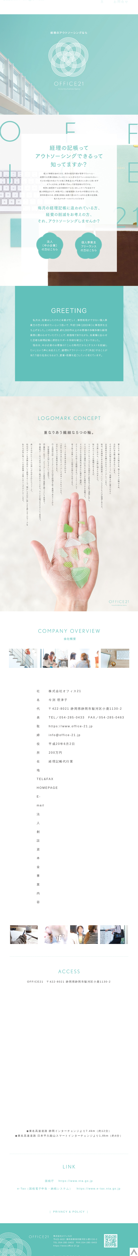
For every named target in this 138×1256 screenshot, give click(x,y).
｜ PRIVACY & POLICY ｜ (69, 1211)
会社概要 (77, 6)
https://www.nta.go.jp (76, 1180)
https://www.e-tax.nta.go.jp (99, 1188)
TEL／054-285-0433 (67, 717)
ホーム (55, 6)
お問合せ (121, 10)
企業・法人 (104, 6)
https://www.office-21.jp (71, 726)
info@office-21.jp (65, 735)
